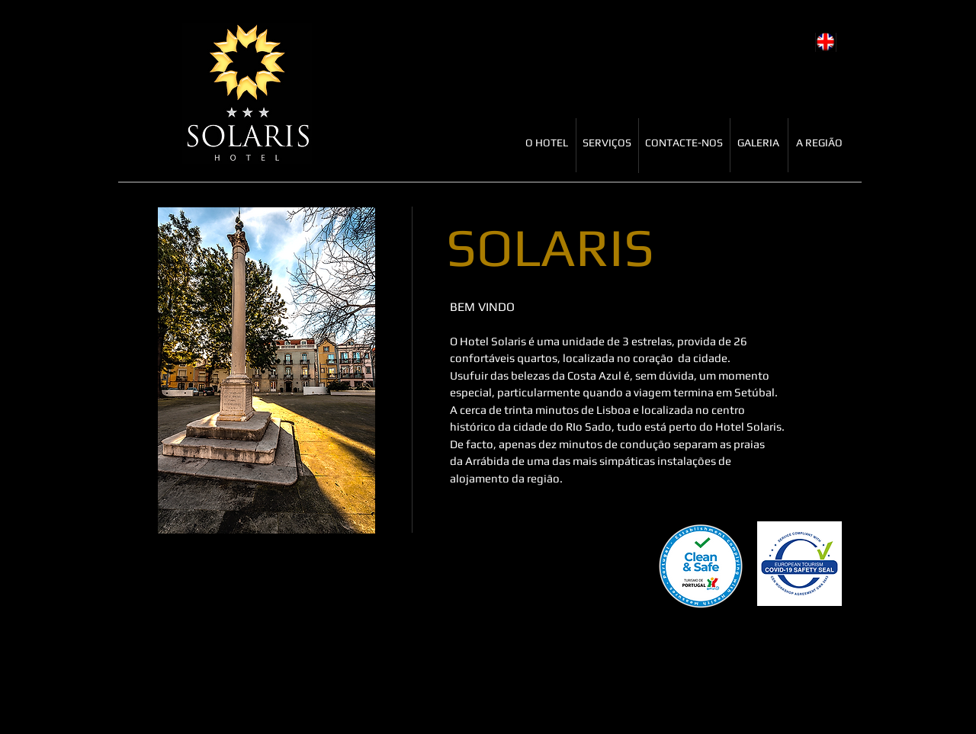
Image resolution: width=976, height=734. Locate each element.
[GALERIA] (758, 143)
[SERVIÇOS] (607, 143)
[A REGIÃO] (819, 143)
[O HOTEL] (546, 143)
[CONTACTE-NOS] (684, 143)
